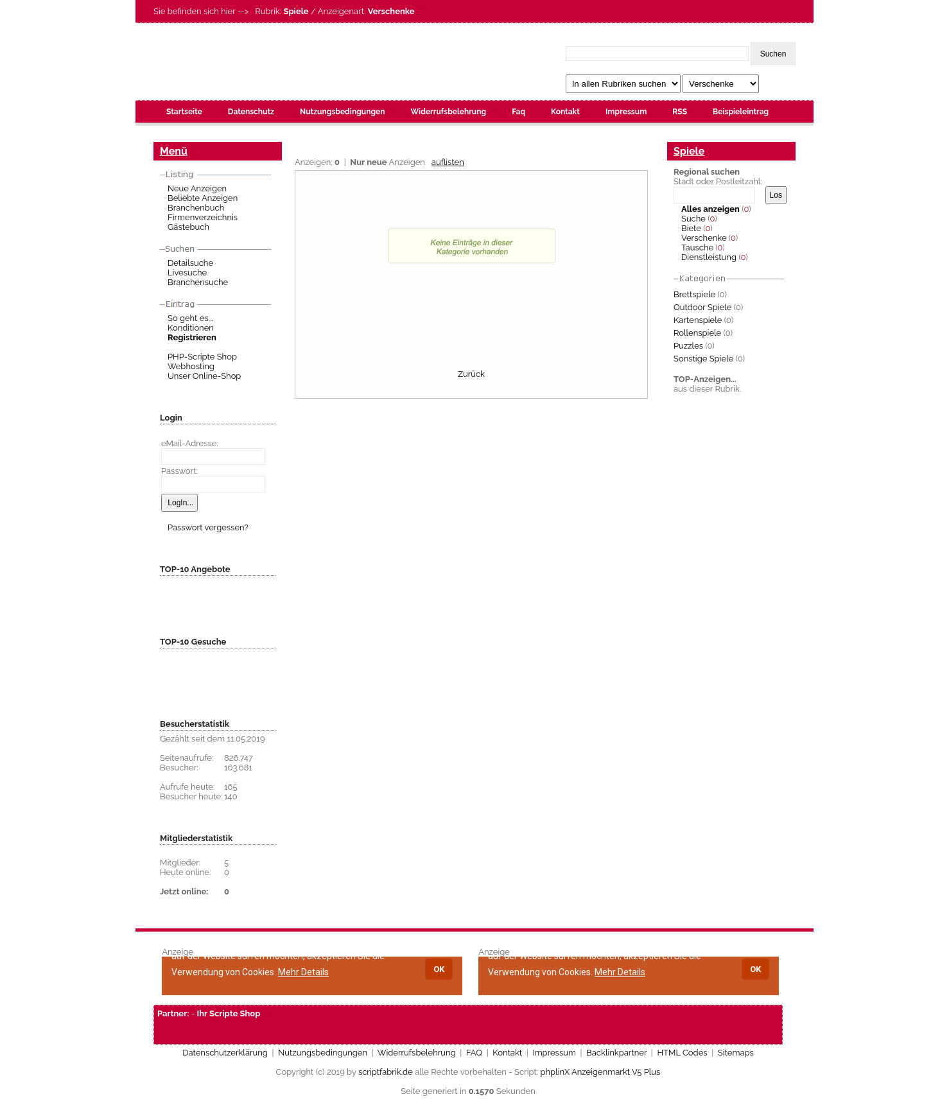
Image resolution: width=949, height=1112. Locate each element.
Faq (518, 111)
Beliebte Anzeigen (203, 198)
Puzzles (688, 346)
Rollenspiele (697, 333)
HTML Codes (682, 1052)
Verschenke (704, 238)
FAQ (474, 1052)
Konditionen (191, 328)
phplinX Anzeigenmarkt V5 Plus (601, 1072)
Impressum (626, 111)
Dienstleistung (708, 257)
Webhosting (191, 366)
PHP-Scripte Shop (202, 356)
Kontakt (565, 111)
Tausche (697, 247)
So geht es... (190, 318)
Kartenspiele (698, 320)
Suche (693, 218)
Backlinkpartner (616, 1052)
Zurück (471, 374)
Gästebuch (188, 227)
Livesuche (187, 272)
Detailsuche (190, 263)
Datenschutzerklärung (225, 1052)
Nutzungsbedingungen (342, 111)
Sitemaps (736, 1052)
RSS (679, 111)
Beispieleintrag (741, 111)
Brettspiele (694, 294)
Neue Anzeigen (197, 188)
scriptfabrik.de (385, 1072)
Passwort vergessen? (208, 527)
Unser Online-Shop (204, 376)
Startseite (184, 111)
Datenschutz (251, 111)
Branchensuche (198, 282)
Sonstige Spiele (703, 358)
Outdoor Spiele (702, 307)
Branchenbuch (196, 208)
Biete (691, 228)
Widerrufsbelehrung (448, 111)
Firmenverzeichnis (203, 217)
